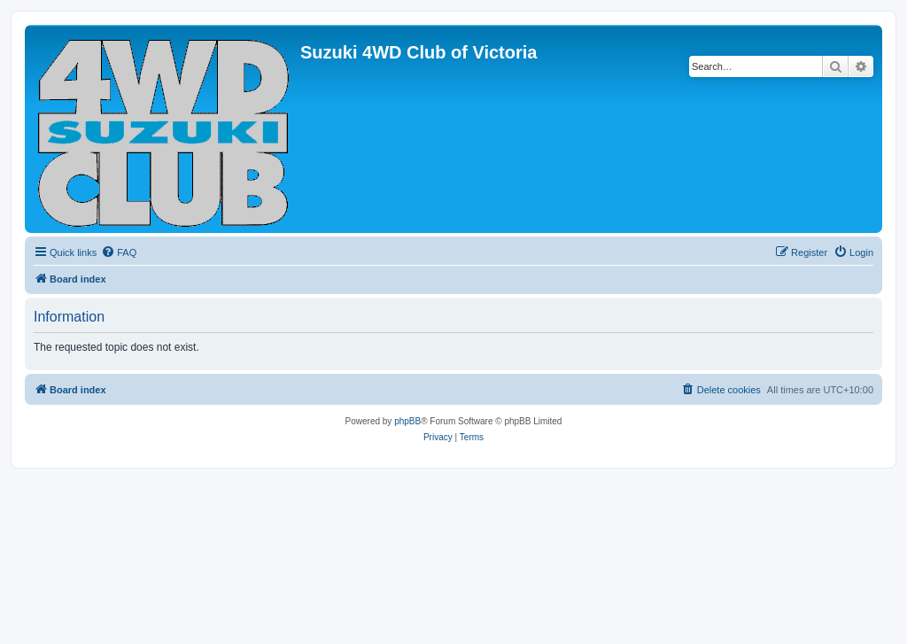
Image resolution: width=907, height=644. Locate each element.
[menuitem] (118, 252)
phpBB (407, 421)
